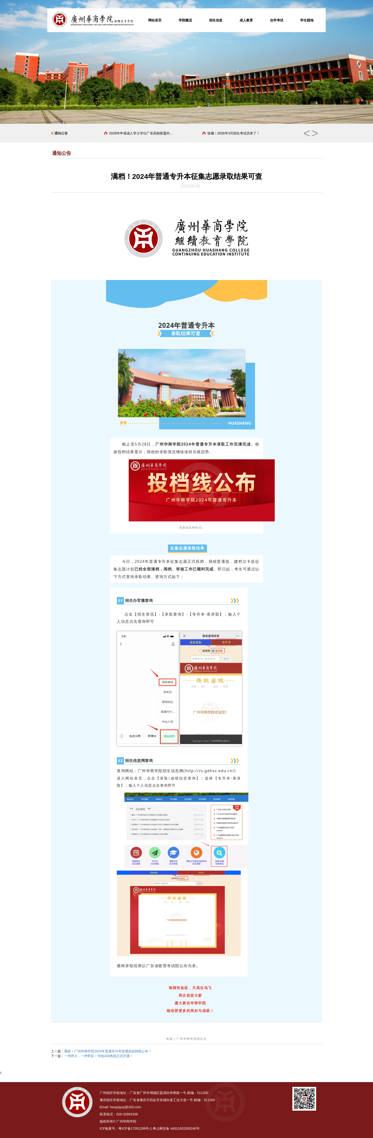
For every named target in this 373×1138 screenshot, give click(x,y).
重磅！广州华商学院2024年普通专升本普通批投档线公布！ (108, 1051)
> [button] (314, 133)
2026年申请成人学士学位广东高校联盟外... (141, 133)
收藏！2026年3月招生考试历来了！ (233, 133)
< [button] (306, 133)
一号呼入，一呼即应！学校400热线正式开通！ (98, 1056)
